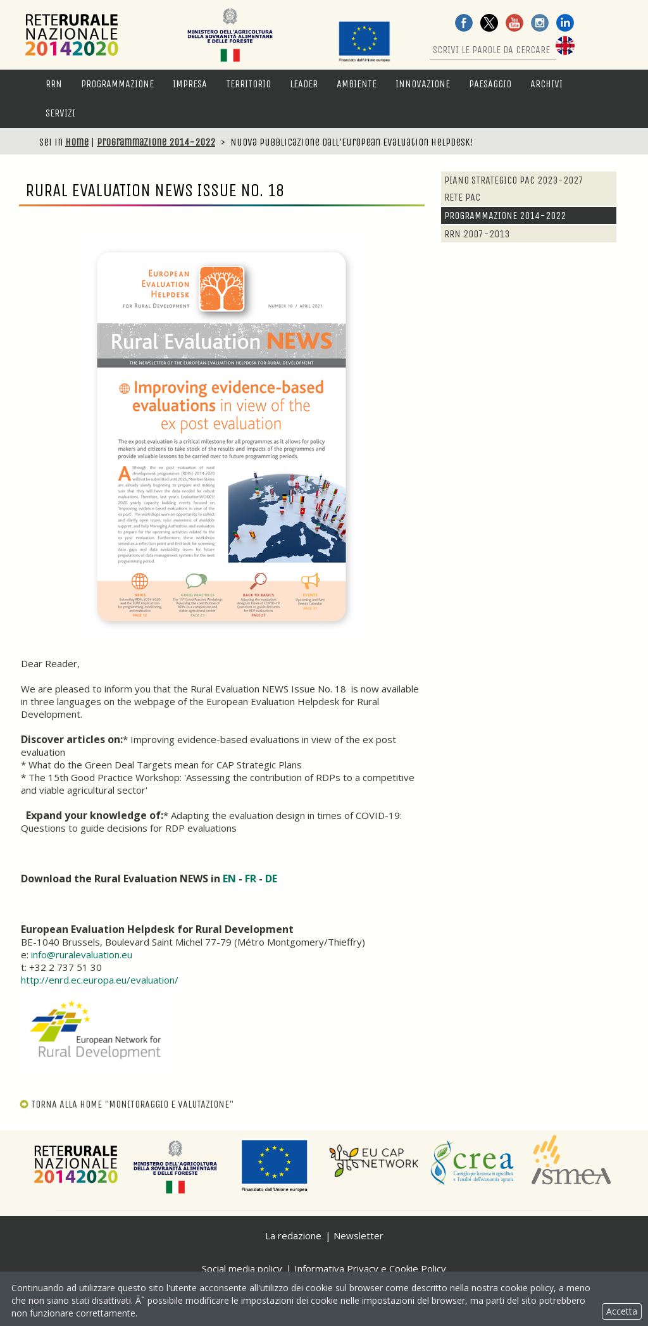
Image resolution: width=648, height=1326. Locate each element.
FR (252, 878)
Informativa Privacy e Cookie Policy (370, 1268)
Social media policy (242, 1268)
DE (271, 878)
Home (77, 142)
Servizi (60, 113)
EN (231, 878)
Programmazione (117, 84)
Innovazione (423, 84)
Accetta (622, 1311)
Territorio (248, 84)
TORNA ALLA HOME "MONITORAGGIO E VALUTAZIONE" (126, 1104)
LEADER (304, 84)
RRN (54, 84)
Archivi (546, 84)
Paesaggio (490, 84)
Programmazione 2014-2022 (156, 142)
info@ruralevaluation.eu (80, 954)
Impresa (190, 84)
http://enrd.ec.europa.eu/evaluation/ (99, 979)
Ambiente (357, 84)
